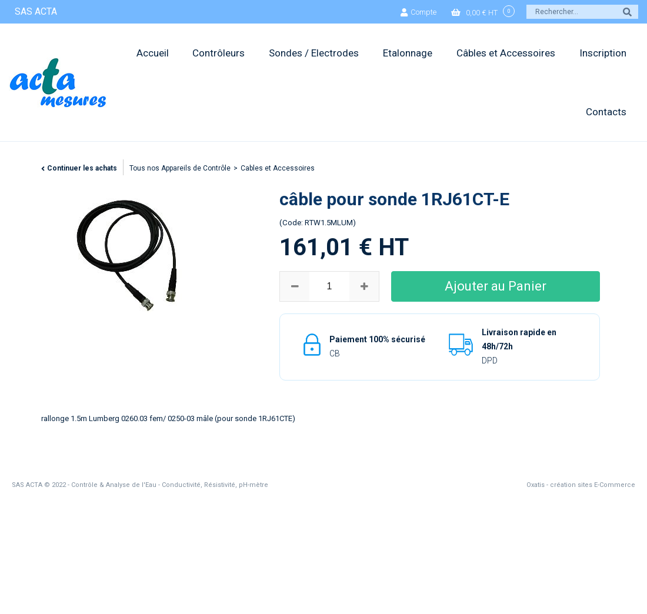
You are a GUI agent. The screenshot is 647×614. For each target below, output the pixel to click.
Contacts (606, 112)
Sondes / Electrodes (314, 53)
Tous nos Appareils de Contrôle (180, 168)
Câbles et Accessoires (505, 53)
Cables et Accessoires (278, 168)
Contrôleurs (218, 53)
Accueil (152, 53)
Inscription (602, 53)
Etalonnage (407, 53)
